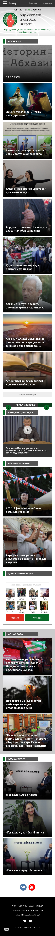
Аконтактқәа (36, 906)
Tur (25, 10)
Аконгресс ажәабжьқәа (28, 914)
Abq (35, 10)
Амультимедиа (21, 910)
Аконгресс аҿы (19, 906)
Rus (15, 10)
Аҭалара (33, 3)
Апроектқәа (37, 910)
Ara (39, 10)
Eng (20, 10)
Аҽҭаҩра (47, 3)
